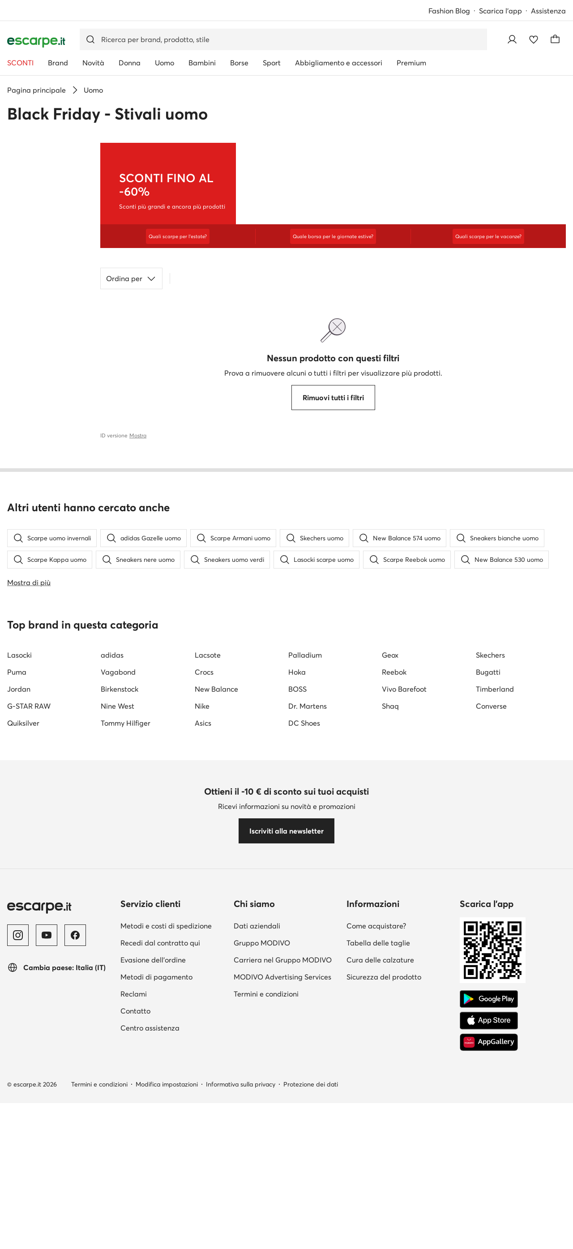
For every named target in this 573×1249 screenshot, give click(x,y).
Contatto (135, 1229)
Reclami (133, 1212)
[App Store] (489, 1239)
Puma (16, 890)
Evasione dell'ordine (153, 1178)
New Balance (216, 907)
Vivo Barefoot (404, 907)
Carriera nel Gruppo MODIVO (283, 1178)
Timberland (495, 907)
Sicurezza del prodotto (383, 1195)
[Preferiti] (533, 39)
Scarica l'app (500, 10)
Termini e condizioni (266, 1212)
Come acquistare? (376, 1144)
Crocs (204, 890)
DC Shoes (304, 941)
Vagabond (118, 890)
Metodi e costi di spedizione (166, 1144)
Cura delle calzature (380, 1178)
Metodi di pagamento (156, 1195)
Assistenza (548, 10)
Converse (491, 924)
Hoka (297, 890)
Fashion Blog (449, 10)
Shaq (390, 924)
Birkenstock (119, 907)
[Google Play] (489, 1218)
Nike (202, 924)
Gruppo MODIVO (262, 1161)
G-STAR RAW (29, 924)
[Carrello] (555, 39)
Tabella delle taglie (378, 1161)
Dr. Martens (307, 924)
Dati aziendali (257, 1144)
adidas (112, 873)
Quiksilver (23, 941)
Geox (390, 873)
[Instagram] (18, 1153)
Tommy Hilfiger (125, 941)
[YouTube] (46, 1153)
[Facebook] (75, 1153)
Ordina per (131, 278)
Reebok (394, 890)
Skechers (490, 873)
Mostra (137, 435)
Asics (203, 941)
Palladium (305, 873)
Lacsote (208, 873)
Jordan (18, 907)
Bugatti (488, 890)
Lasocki (19, 873)
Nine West (117, 924)
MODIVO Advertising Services (282, 1195)
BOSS (297, 907)
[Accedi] (512, 39)
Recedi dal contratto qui (160, 1161)
